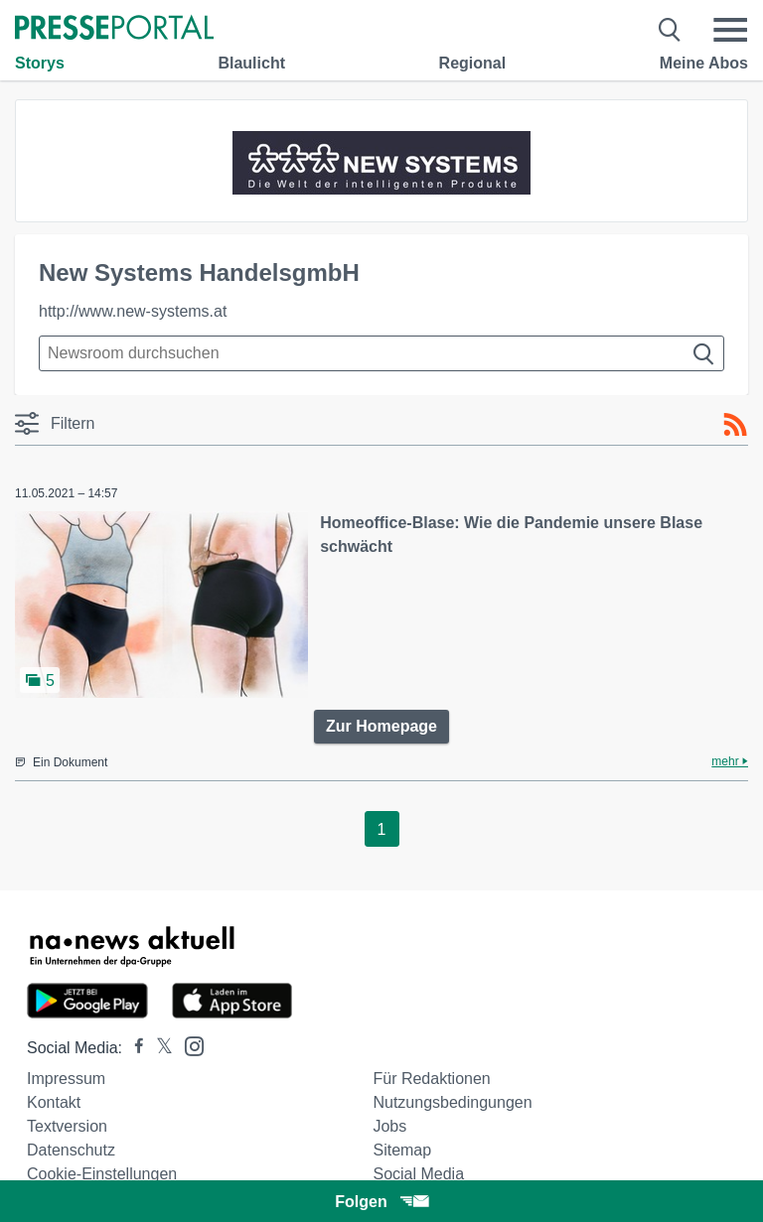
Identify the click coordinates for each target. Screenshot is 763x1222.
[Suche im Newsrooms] (381, 353)
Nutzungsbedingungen (452, 1102)
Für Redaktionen (431, 1078)
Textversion (67, 1126)
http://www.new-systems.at (133, 311)
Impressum (66, 1078)
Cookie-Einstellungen (102, 1173)
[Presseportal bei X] (158, 1047)
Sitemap (402, 1150)
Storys (40, 63)
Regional (473, 63)
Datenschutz (71, 1150)
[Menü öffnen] (730, 30)
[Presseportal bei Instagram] (188, 1044)
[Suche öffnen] (670, 30)
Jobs (389, 1126)
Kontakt (53, 1102)
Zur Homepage (381, 726)
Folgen (381, 1201)
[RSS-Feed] (735, 425)
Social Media (418, 1173)
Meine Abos (704, 63)
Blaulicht (251, 63)
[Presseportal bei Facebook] (133, 1047)
